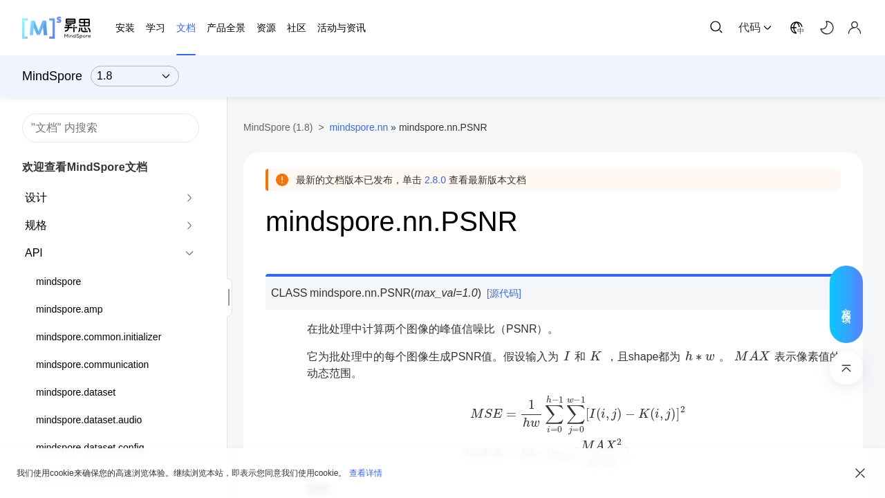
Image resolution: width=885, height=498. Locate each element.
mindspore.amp (69, 309)
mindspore (58, 281)
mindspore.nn (358, 127)
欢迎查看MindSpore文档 (84, 167)
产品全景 (226, 27)
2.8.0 (435, 179)
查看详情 (365, 473)
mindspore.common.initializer (98, 336)
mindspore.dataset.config (90, 447)
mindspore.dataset (75, 392)
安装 (125, 27)
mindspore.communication (92, 364)
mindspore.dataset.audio (89, 419)
